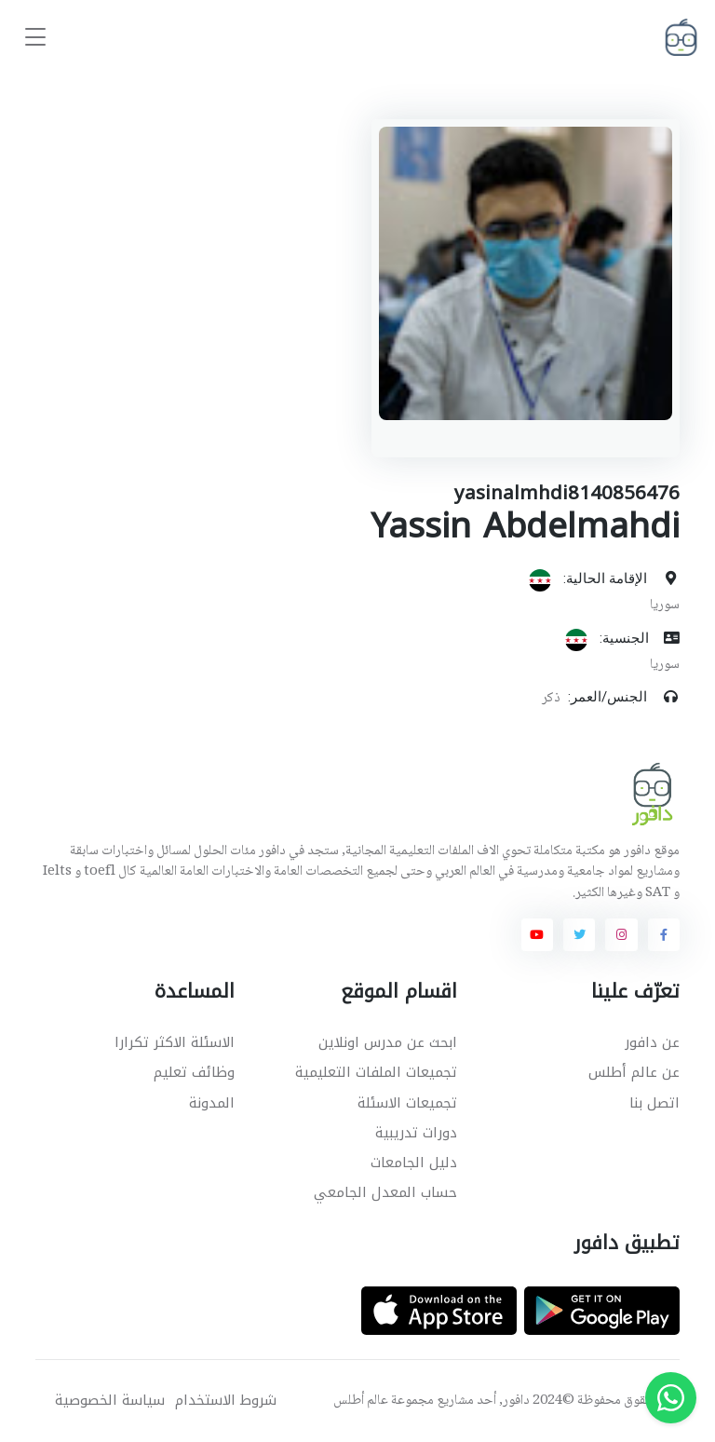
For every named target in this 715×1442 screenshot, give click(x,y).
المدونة (212, 1103)
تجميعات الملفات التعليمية (376, 1072)
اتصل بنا (654, 1103)
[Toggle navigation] (35, 38)
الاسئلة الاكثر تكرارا (175, 1042)
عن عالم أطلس (634, 1072)
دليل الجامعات (414, 1163)
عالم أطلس (360, 1401)
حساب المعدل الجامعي (385, 1192)
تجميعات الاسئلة (407, 1103)
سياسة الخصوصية (110, 1400)
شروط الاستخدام (226, 1400)
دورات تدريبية (416, 1133)
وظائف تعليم (194, 1072)
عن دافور (652, 1042)
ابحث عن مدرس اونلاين (387, 1042)
